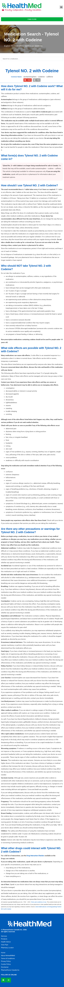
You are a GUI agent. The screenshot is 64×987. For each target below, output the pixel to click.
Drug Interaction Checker (35, 856)
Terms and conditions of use (38, 902)
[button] (61, 7)
